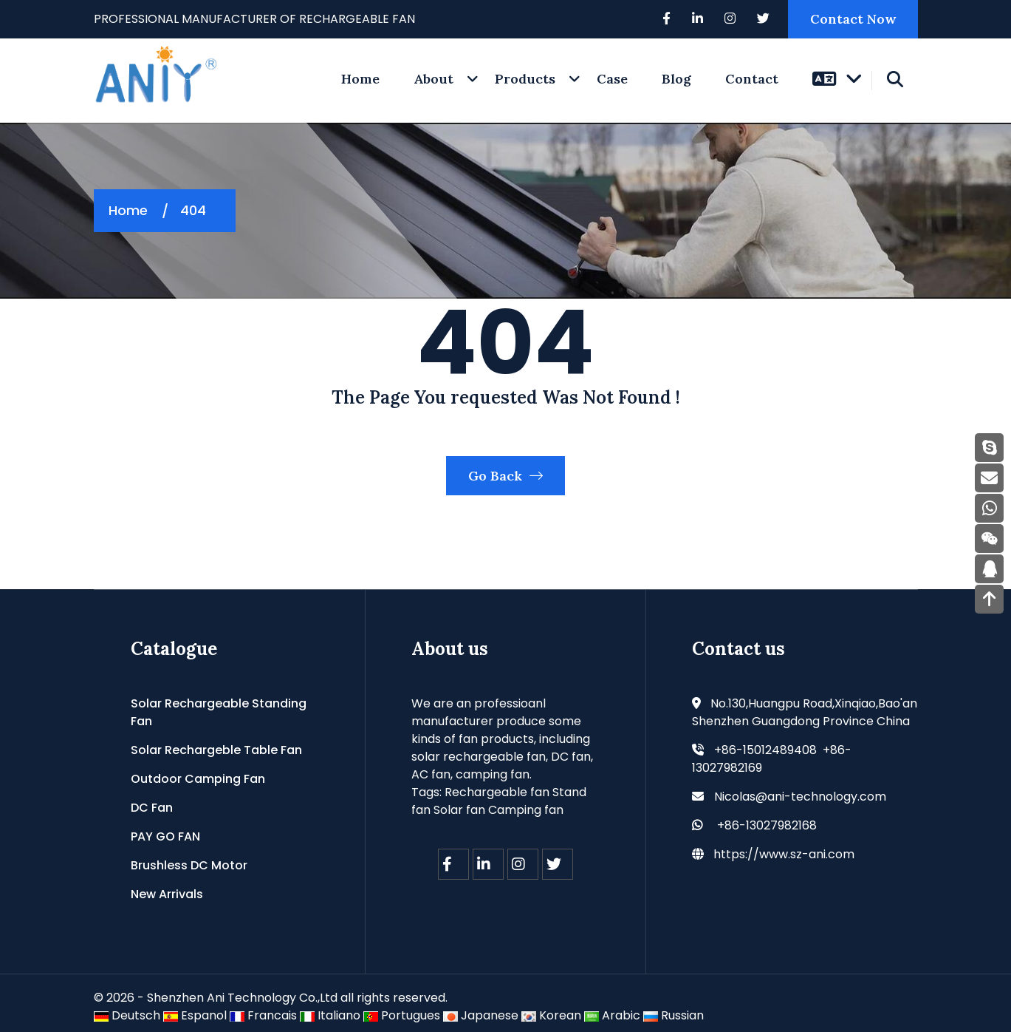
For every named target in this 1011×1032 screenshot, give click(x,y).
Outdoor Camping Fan (198, 778)
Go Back (505, 475)
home (360, 78)
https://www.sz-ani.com (783, 854)
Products (525, 78)
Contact (751, 78)
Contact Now (853, 18)
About (433, 78)
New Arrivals (167, 894)
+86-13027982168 (767, 825)
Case (612, 78)
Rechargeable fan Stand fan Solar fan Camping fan (498, 801)
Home (128, 210)
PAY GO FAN (165, 836)
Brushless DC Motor (189, 865)
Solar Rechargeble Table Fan (216, 749)
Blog (676, 78)
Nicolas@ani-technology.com (800, 796)
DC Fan (152, 807)
